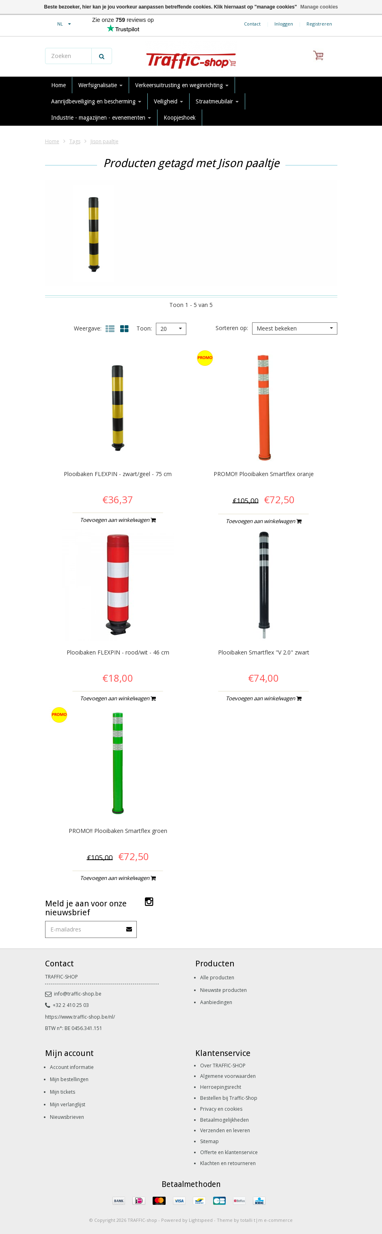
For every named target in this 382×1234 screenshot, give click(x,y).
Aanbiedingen (216, 1002)
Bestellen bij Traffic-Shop (228, 1098)
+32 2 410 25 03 (67, 1005)
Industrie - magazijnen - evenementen (101, 117)
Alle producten (217, 977)
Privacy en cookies (221, 1108)
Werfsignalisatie (100, 85)
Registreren (319, 24)
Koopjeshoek (180, 117)
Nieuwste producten (223, 990)
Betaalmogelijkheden (224, 1119)
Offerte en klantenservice (229, 1152)
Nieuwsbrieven (67, 1117)
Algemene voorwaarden (228, 1076)
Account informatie (72, 1067)
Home (58, 85)
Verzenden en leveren (225, 1130)
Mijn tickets (62, 1091)
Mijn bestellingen (69, 1079)
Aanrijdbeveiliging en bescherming (96, 101)
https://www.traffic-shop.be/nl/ (80, 1016)
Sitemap (209, 1141)
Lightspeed (201, 1220)
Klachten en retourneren (228, 1163)
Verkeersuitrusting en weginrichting (182, 85)
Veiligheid (168, 101)
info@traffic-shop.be (73, 993)
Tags (74, 141)
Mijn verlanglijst (67, 1104)
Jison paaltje (105, 141)
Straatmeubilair (217, 101)
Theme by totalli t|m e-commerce (255, 1220)
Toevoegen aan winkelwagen (117, 520)
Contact (252, 24)
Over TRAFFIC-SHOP (223, 1065)
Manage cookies (319, 7)
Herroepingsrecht (220, 1087)
